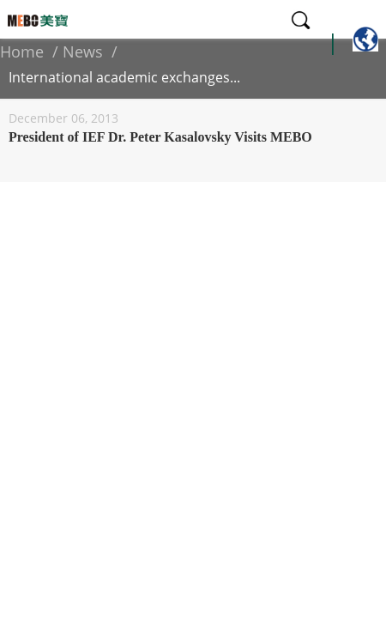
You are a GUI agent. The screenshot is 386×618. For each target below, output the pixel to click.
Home (22, 51)
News (83, 51)
